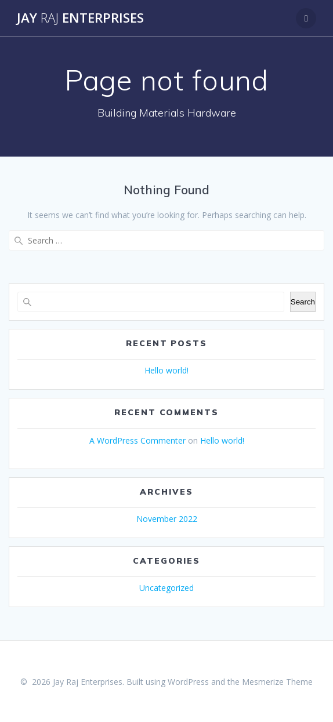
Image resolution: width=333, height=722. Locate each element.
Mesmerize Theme (277, 681)
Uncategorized (166, 587)
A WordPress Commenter (137, 440)
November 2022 (166, 518)
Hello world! (166, 370)
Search (303, 301)
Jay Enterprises (80, 18)
